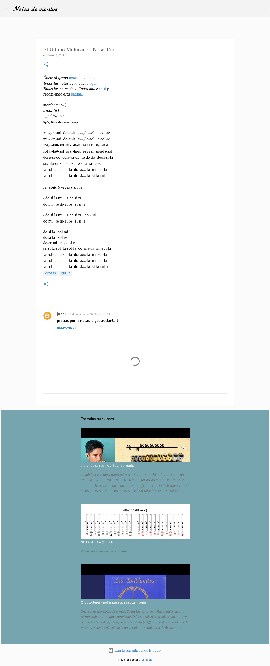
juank (61, 314)
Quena (65, 273)
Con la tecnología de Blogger (135, 650)
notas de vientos (82, 78)
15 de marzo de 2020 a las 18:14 (89, 314)
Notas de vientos (35, 9)
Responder (66, 328)
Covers (50, 273)
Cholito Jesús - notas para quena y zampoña (113, 602)
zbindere (147, 659)
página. (77, 94)
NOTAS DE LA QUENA (97, 542)
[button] (46, 65)
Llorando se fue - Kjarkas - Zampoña (108, 465)
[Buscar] (263, 8)
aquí (93, 83)
